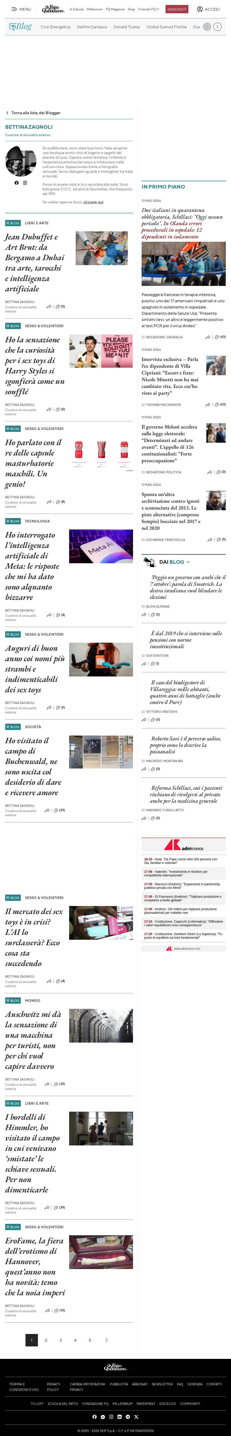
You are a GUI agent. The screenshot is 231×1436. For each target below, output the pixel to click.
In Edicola (77, 9)
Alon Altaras (156, 606)
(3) (155, 615)
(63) (220, 337)
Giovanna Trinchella (163, 540)
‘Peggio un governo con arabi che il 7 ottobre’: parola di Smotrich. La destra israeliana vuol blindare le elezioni (188, 587)
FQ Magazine (115, 9)
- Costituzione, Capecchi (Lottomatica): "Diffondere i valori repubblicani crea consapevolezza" (183, 923)
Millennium (95, 9)
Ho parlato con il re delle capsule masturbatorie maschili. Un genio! (33, 463)
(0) (60, 307)
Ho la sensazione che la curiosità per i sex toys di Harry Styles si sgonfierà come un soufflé (35, 365)
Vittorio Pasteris (159, 712)
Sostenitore (155, 655)
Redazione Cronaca (162, 337)
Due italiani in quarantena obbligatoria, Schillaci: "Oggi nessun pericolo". (182, 216)
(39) (59, 1208)
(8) (60, 502)
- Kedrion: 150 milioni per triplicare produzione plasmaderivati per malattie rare (180, 911)
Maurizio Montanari (162, 761)
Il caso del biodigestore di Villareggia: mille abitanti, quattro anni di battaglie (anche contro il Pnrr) (185, 692)
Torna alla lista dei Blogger (33, 112)
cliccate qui (93, 202)
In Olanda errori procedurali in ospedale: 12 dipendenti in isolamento (172, 229)
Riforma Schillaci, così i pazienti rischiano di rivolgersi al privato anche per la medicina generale (186, 794)
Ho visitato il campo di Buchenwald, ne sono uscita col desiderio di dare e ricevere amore (33, 766)
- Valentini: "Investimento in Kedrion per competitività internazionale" (176, 873)
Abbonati (176, 9)
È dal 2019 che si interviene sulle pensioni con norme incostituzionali (186, 639)
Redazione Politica (161, 472)
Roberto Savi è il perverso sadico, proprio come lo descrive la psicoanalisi (185, 745)
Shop (131, 9)
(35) (59, 1084)
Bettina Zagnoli (20, 302)
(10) (59, 1310)
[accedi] (208, 9)
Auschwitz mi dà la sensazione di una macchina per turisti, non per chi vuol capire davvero (33, 1040)
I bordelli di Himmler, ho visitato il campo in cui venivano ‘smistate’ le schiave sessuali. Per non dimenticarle (32, 1153)
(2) (60, 708)
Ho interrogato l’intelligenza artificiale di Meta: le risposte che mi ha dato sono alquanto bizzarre (32, 565)
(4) (60, 615)
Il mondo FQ (149, 9)
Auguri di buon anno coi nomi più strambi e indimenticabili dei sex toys (35, 668)
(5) (221, 540)
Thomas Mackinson (161, 405)
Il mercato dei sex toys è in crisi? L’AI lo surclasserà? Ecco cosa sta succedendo (34, 937)
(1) (155, 664)
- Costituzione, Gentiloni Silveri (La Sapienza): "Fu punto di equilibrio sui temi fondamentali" (183, 936)
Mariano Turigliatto (163, 810)
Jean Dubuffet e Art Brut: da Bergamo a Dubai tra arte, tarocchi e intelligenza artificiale (34, 262)
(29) (59, 810)
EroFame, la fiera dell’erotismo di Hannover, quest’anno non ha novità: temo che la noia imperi (35, 1266)
